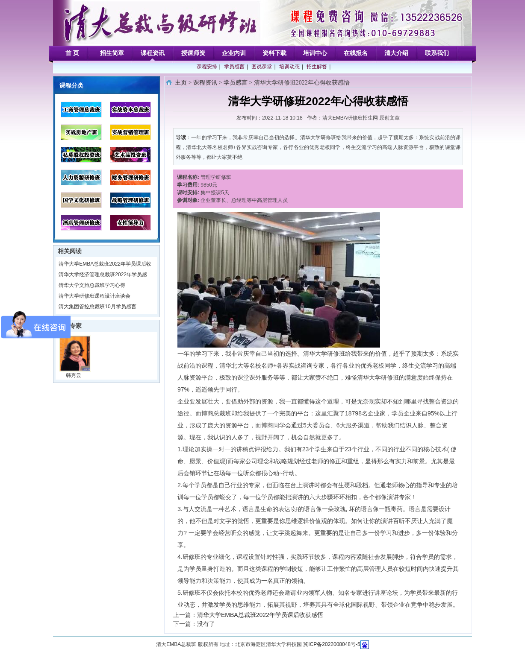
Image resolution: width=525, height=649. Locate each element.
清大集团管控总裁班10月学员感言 (97, 307)
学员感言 (234, 67)
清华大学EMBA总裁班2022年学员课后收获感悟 (260, 614)
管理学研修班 (216, 177)
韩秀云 (73, 375)
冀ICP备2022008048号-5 (331, 644)
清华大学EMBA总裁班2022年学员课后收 (105, 264)
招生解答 (317, 67)
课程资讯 (205, 82)
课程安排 (207, 67)
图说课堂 (261, 67)
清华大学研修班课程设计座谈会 (94, 296)
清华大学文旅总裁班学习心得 (92, 285)
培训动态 (289, 67)
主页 (181, 82)
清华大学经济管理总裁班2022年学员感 (103, 275)
